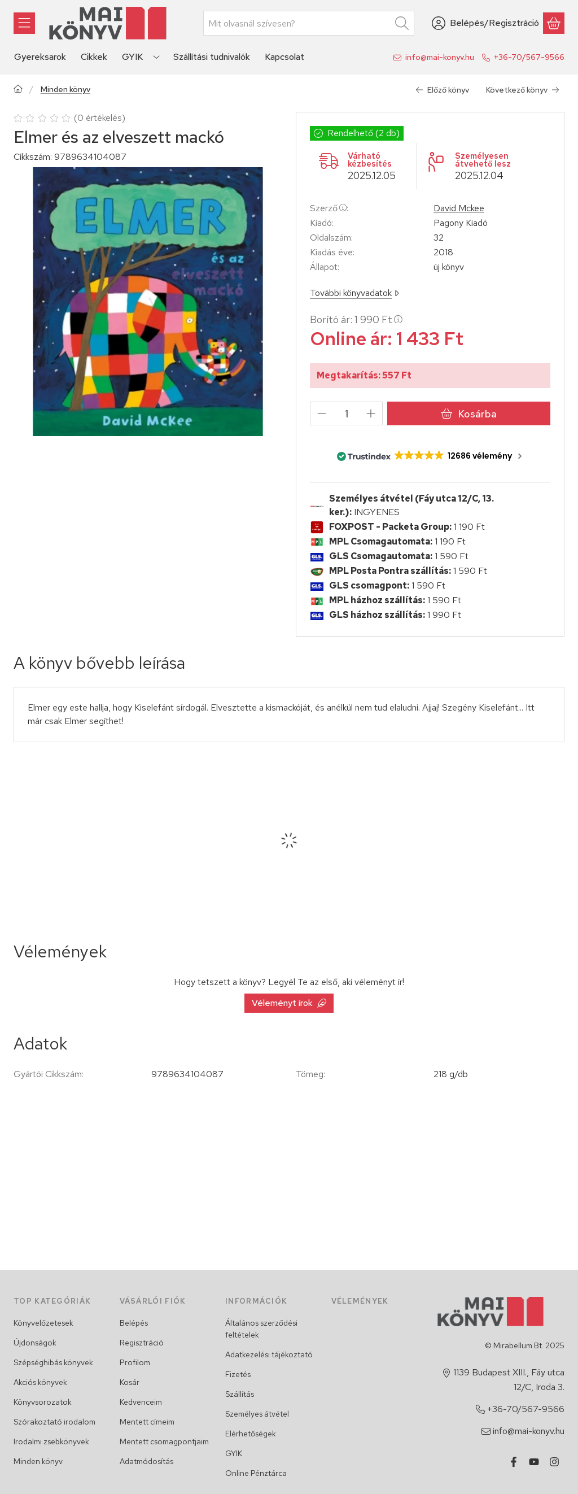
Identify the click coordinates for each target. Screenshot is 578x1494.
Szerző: (329, 208)
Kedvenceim (141, 1402)
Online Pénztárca (256, 1473)
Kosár (129, 1382)
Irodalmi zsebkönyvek (51, 1441)
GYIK (233, 1453)
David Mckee (459, 208)
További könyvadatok (354, 293)
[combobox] (308, 23)
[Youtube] (534, 1462)
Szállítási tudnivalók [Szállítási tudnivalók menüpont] (211, 57)
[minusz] (322, 413)
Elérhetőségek (250, 1433)
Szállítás (239, 1394)
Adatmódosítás (146, 1461)
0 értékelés (101, 118)
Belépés (134, 1323)
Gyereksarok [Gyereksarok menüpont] (40, 57)
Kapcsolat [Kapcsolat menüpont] (284, 57)
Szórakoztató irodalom (54, 1422)
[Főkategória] (18, 90)
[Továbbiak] (156, 57)
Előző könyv (442, 90)
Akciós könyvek (40, 1382)
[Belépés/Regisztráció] (485, 23)
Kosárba (468, 413)
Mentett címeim (147, 1422)
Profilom (135, 1362)
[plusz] (371, 413)
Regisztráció (142, 1343)
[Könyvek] (24, 23)
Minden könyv (65, 89)
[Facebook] (513, 1462)
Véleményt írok (289, 1003)
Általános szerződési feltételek (261, 1329)
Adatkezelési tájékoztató (269, 1354)
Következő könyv (522, 90)
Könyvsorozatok (43, 1402)
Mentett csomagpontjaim (164, 1441)
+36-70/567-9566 (529, 57)
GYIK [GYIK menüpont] (132, 57)
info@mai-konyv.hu (439, 57)
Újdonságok (35, 1343)
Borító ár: (356, 319)
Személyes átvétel (257, 1414)
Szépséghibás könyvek (53, 1362)
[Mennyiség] (346, 413)
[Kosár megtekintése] (553, 23)
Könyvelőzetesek (43, 1323)
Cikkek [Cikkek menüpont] (94, 57)
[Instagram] (554, 1462)
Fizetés (238, 1374)
